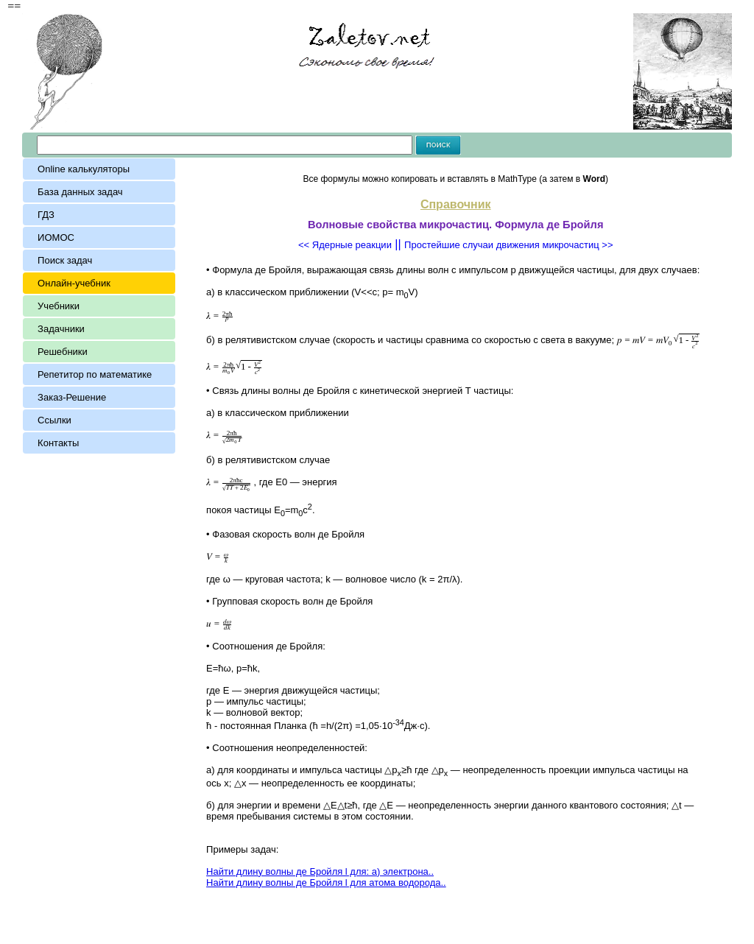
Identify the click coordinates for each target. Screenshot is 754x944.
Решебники (63, 351)
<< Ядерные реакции (345, 244)
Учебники (59, 305)
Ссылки (54, 420)
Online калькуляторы (84, 169)
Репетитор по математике (95, 374)
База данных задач (83, 191)
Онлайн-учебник (74, 283)
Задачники (61, 328)
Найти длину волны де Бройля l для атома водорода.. (326, 882)
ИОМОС (56, 237)
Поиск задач (65, 260)
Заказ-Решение (72, 397)
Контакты (58, 442)
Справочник (455, 204)
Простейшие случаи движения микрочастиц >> (508, 244)
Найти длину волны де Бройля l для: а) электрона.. (320, 871)
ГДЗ (46, 214)
